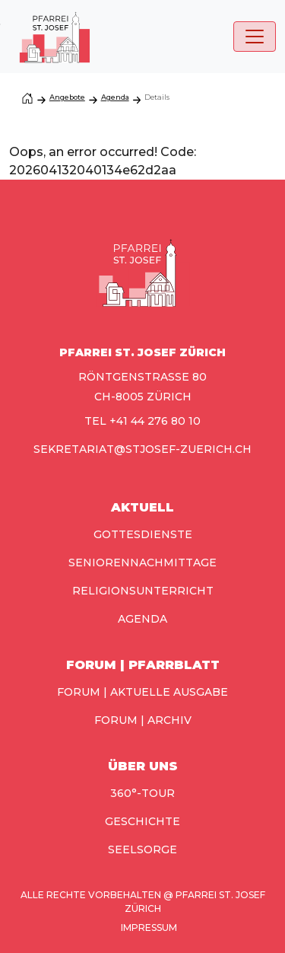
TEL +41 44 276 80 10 (142, 421)
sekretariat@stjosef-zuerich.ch (142, 449)
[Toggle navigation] (254, 36)
